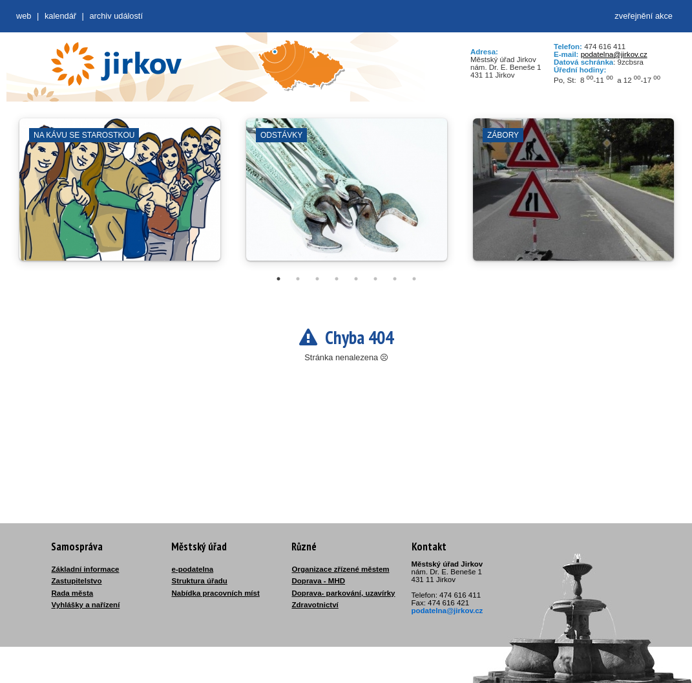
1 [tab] (278, 278)
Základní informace (86, 569)
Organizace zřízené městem (341, 569)
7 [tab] (394, 278)
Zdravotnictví (315, 605)
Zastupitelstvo (77, 581)
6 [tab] (375, 278)
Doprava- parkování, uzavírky (343, 593)
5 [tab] (356, 278)
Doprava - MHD (319, 581)
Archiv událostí (116, 16)
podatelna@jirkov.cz (614, 54)
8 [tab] (414, 278)
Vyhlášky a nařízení (86, 605)
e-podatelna (193, 569)
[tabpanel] (119, 196)
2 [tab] (297, 278)
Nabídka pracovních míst (216, 593)
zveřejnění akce (643, 16)
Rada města (73, 593)
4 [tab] (336, 278)
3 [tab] (317, 278)
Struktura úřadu (199, 581)
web (23, 16)
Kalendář (60, 16)
